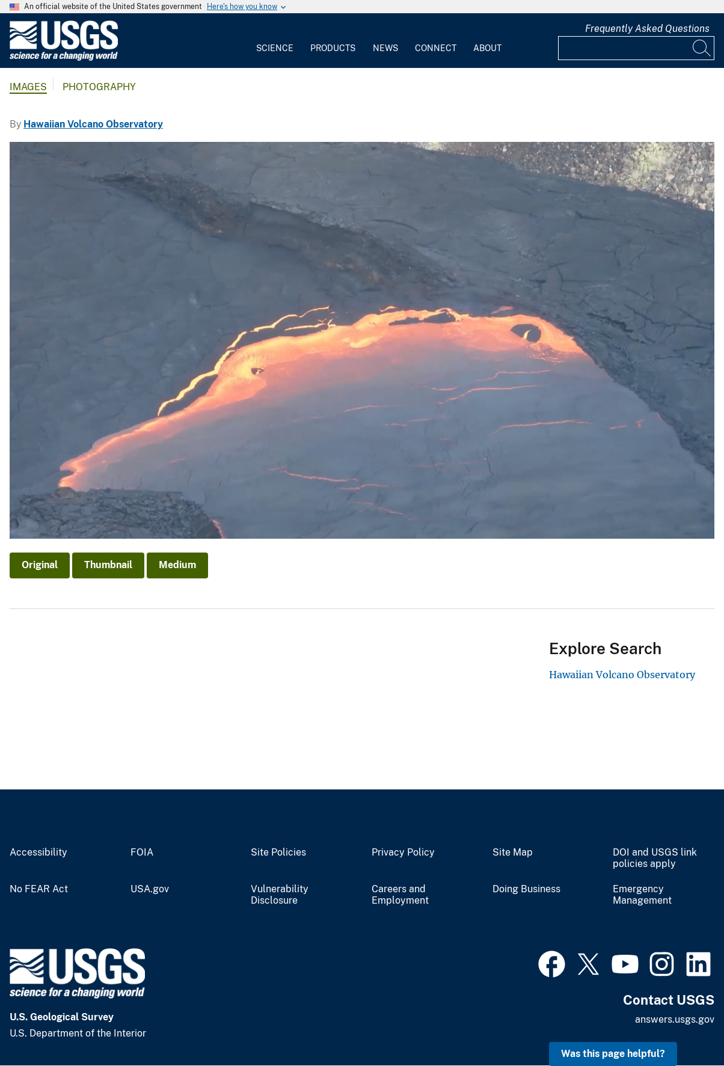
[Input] (636, 48)
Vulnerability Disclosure (279, 895)
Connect (435, 48)
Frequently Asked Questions (647, 28)
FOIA (141, 852)
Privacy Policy (403, 852)
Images (28, 87)
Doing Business (526, 889)
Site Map (512, 852)
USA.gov (149, 889)
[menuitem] (275, 40)
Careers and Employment (400, 895)
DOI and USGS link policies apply (655, 858)
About (487, 48)
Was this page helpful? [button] (613, 1053)
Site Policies (278, 852)
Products (332, 48)
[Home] (64, 58)
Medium (177, 565)
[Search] (702, 48)
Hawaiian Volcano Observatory (93, 124)
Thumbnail (108, 565)
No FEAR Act (39, 889)
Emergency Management (642, 895)
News (385, 48)
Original (40, 565)
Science (274, 48)
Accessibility (38, 852)
